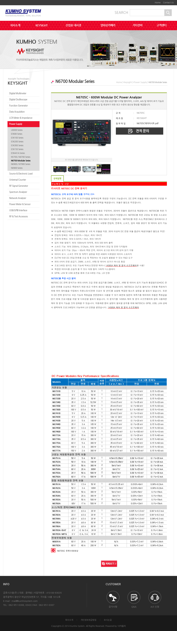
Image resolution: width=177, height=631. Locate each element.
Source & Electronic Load (20, 174)
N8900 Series (16, 168)
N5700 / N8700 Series (20, 157)
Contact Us (168, 3)
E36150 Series (17, 149)
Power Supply (15, 124)
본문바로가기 (149, 1)
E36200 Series (17, 142)
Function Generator (18, 106)
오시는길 (108, 620)
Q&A (133, 599)
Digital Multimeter (17, 93)
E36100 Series (17, 138)
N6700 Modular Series (20, 161)
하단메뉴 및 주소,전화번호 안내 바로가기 (151, 1)
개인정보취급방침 (88, 620)
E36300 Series (17, 145)
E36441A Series (18, 153)
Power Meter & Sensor (19, 204)
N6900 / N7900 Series (20, 164)
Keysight (128, 82)
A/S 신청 (154, 599)
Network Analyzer (17, 198)
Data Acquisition (17, 112)
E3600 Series (16, 134)
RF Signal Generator (18, 186)
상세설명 (57, 178)
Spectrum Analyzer (18, 192)
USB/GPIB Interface (18, 210)
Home (157, 3)
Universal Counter (17, 180)
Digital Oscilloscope (18, 99)
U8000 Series (16, 130)
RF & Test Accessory (18, 216)
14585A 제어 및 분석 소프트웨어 (121, 265)
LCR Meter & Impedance (20, 118)
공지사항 (113, 599)
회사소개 (69, 620)
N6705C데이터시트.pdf (148, 123)
